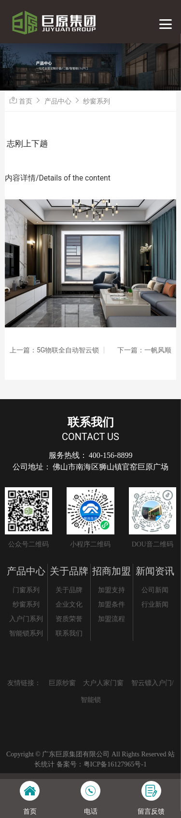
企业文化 (69, 604)
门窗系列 (26, 590)
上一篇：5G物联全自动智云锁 (54, 350)
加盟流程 (111, 619)
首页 (25, 101)
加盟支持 (111, 590)
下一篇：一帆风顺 (144, 350)
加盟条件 (111, 604)
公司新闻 (154, 590)
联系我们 (69, 633)
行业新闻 (154, 604)
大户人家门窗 (103, 683)
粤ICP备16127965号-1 (115, 764)
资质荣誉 (69, 619)
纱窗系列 (96, 101)
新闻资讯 (155, 571)
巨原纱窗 (62, 683)
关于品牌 (69, 571)
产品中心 (57, 101)
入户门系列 (26, 619)
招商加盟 (111, 571)
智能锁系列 (26, 633)
